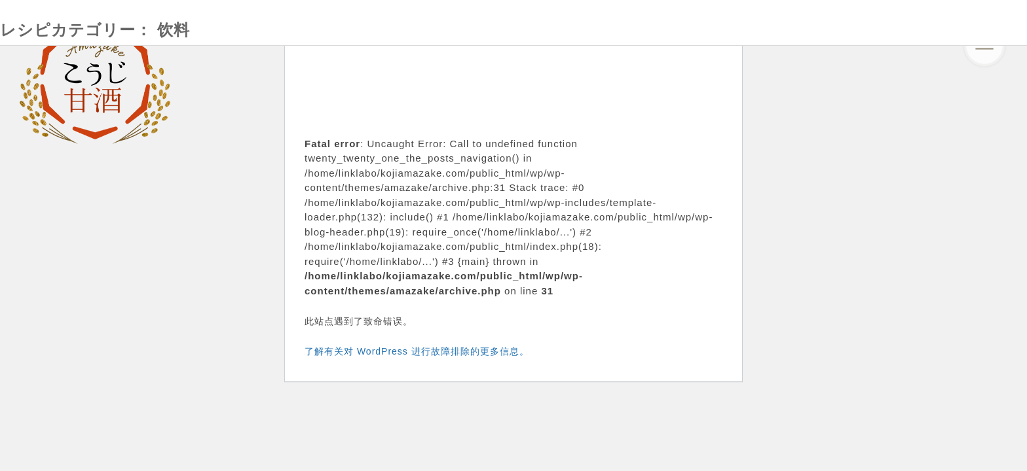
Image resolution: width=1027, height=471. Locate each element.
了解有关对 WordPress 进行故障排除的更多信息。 (417, 351)
